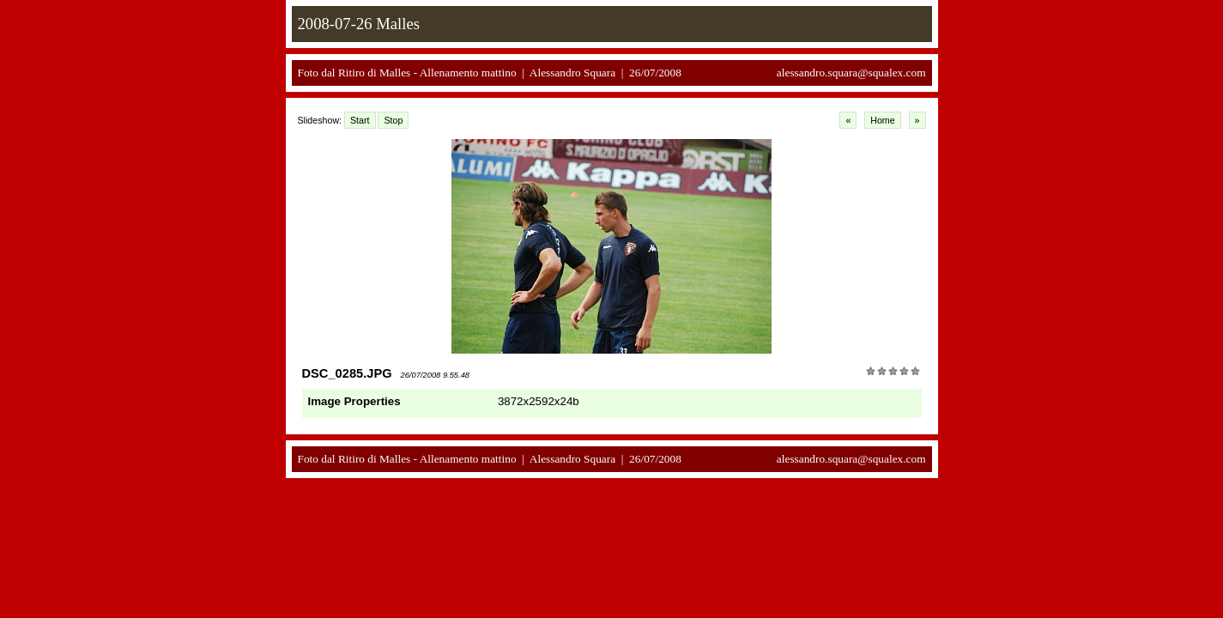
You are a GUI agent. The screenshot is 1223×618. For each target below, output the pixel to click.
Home (882, 120)
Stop (393, 120)
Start (360, 120)
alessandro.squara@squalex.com (851, 72)
